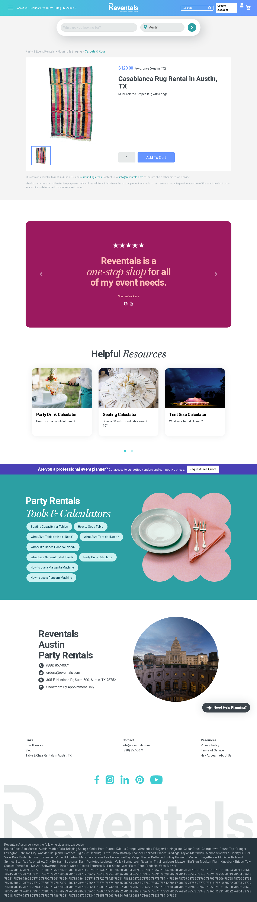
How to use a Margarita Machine (52, 567)
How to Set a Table (90, 526)
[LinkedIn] (125, 780)
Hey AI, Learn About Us (216, 755)
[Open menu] (10, 8)
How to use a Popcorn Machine (51, 577)
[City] (168, 27)
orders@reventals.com (63, 673)
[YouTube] (156, 780)
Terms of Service (212, 750)
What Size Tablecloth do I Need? (52, 537)
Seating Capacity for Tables (49, 526)
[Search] (198, 8)
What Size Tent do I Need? (101, 537)
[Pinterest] (139, 780)
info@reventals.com (131, 177)
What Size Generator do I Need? (52, 557)
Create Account (222, 7)
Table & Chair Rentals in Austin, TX (49, 755)
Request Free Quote (41, 8)
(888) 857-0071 (58, 665)
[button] (41, 274)
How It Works (34, 745)
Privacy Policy (210, 745)
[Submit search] (209, 7)
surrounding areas (91, 177)
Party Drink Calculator (97, 557)
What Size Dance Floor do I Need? (53, 547)
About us (22, 8)
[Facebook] (96, 780)
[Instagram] (110, 780)
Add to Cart (156, 157)
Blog (58, 8)
